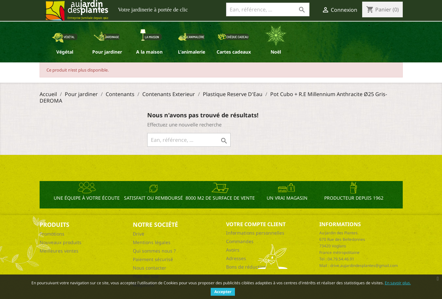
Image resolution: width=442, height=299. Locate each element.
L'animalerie (191, 52)
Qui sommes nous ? (154, 251)
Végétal (64, 52)
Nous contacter (149, 268)
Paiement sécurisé (153, 259)
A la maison (149, 52)
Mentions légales (151, 242)
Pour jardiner (107, 52)
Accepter (222, 291)
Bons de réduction (246, 267)
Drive (138, 234)
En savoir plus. (398, 283)
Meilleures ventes (59, 251)
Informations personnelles (255, 233)
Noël (276, 52)
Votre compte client (256, 224)
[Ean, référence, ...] (267, 9)
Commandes (240, 241)
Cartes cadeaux (234, 52)
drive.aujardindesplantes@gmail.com (364, 265)
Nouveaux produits (60, 242)
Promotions (52, 234)
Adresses (236, 258)
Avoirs (232, 250)
